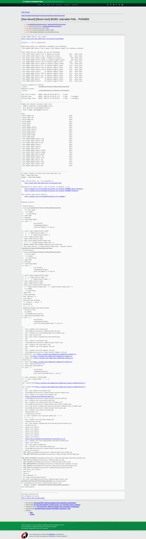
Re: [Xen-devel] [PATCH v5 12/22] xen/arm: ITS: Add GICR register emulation (57, 505)
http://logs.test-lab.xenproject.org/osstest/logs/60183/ (42, 39)
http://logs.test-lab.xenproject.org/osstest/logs (43, 183)
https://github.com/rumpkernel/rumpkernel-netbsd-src (56, 354)
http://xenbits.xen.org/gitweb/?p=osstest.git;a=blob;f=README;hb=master (51, 191)
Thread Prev (38, 15)
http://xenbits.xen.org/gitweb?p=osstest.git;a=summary (45, 196)
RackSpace (52, 534)
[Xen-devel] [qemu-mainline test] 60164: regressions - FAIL (52, 508)
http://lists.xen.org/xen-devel (33, 498)
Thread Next (45, 15)
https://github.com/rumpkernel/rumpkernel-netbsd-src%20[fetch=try (60, 383)
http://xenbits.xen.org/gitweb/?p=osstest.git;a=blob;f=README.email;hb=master (54, 189)
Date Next (31, 15)
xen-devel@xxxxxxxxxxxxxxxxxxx (37, 24)
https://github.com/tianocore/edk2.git (39, 396)
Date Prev (24, 15)
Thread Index (61, 15)
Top (23, 12)
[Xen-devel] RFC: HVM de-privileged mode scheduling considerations (55, 503)
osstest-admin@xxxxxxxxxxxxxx (56, 24)
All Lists (27, 12)
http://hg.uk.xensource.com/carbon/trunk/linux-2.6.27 (45, 439)
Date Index (53, 15)
